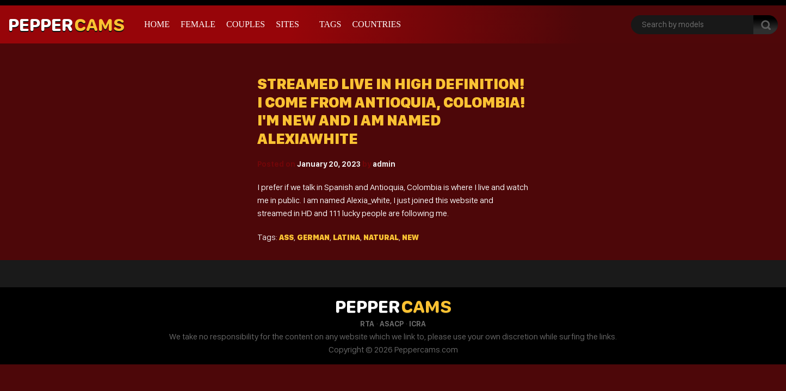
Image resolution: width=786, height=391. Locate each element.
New (410, 237)
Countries (376, 24)
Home (157, 24)
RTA (367, 323)
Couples (245, 24)
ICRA (417, 323)
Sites (287, 24)
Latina (346, 237)
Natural (381, 237)
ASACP (392, 323)
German (313, 237)
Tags (330, 24)
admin (384, 164)
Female (198, 24)
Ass (286, 237)
